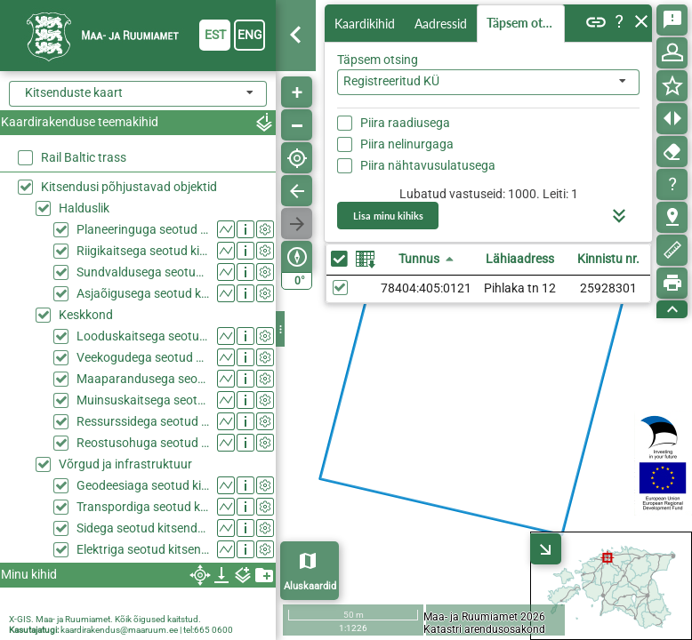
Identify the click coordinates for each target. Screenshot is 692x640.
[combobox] (488, 82)
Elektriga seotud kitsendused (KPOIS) (142, 549)
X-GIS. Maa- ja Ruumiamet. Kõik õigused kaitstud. (105, 619)
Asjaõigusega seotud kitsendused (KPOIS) (142, 293)
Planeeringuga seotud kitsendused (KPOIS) (142, 229)
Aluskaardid (310, 586)
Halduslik (84, 208)
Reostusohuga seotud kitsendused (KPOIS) (142, 443)
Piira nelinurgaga (407, 144)
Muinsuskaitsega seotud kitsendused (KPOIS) (142, 400)
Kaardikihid (364, 23)
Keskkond (86, 315)
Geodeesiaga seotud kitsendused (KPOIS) (142, 485)
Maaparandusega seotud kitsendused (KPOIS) (142, 379)
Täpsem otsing (526, 22)
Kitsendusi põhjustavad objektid (129, 187)
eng (249, 35)
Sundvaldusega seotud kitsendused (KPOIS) (142, 272)
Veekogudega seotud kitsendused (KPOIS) (142, 357)
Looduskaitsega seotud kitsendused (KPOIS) (142, 336)
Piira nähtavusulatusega (427, 165)
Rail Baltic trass (83, 157)
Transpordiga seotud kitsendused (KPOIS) (142, 507)
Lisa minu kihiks (388, 215)
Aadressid (440, 23)
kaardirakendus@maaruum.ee (119, 630)
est (215, 35)
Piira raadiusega (405, 123)
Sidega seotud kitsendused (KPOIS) (142, 528)
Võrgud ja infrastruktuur (125, 464)
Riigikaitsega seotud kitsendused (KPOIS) (142, 251)
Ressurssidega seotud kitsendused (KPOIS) (142, 421)
